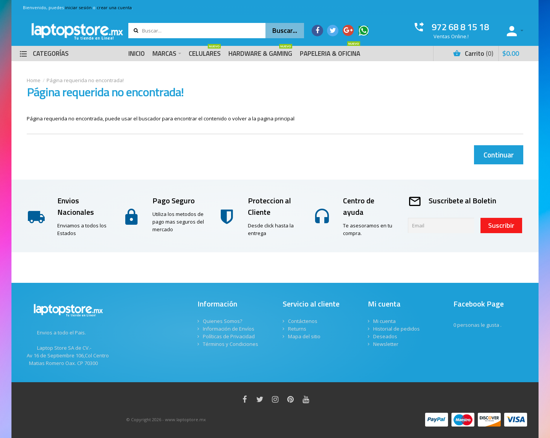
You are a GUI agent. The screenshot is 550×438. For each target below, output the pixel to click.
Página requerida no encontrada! (85, 80)
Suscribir (501, 225)
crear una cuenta (114, 7)
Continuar (499, 154)
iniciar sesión (78, 7)
